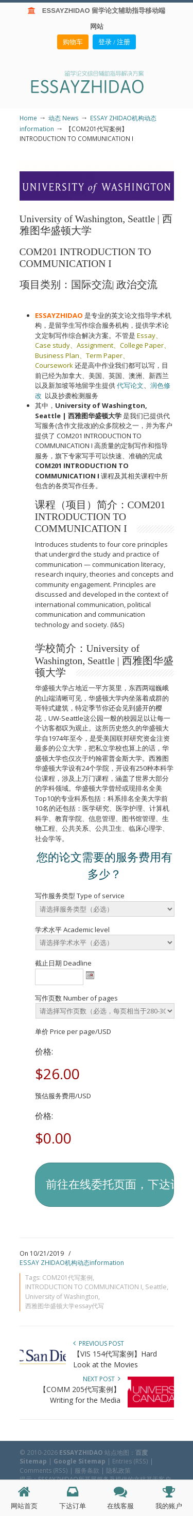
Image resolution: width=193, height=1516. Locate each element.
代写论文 (130, 385)
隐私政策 (118, 1470)
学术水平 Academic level (72, 929)
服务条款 (87, 1470)
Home (28, 118)
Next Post (101, 1379)
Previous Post (98, 1343)
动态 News (63, 118)
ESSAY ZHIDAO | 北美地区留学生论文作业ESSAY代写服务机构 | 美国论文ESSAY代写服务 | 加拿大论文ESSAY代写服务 (97, 81)
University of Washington (61, 1296)
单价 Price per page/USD (73, 1031)
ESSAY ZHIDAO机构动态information (72, 1262)
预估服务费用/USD (63, 1095)
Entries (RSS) (130, 1461)
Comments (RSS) (44, 1470)
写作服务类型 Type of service (80, 895)
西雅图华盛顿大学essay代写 (64, 1305)
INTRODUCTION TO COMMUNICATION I (83, 1286)
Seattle (156, 1286)
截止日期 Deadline (63, 963)
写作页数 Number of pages (76, 998)
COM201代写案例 (67, 1277)
